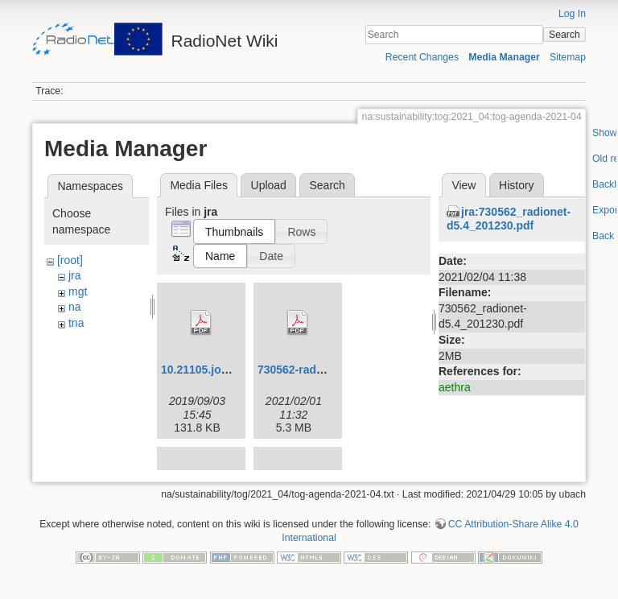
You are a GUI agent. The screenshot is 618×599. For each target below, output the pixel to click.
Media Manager (504, 57)
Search (564, 34)
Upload (268, 185)
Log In (572, 13)
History (516, 185)
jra (74, 275)
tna (76, 322)
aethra (455, 387)
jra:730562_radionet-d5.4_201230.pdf (509, 218)
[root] (70, 260)
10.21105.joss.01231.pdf (225, 369)
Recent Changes (422, 57)
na (74, 306)
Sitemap (568, 57)
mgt (77, 291)
